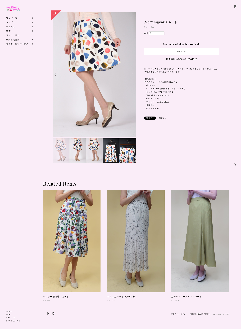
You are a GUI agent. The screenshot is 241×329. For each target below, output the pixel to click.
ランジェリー (13, 35)
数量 (146, 33)
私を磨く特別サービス (17, 44)
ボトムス (10, 27)
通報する (162, 118)
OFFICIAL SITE (13, 321)
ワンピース (11, 18)
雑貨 (8, 31)
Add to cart (181, 51)
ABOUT (9, 311)
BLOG (8, 314)
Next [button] (133, 74)
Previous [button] (56, 74)
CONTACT (10, 318)
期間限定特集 (13, 39)
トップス (10, 22)
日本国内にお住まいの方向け (181, 59)
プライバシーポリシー (179, 314)
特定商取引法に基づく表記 (199, 314)
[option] (94, 74)
